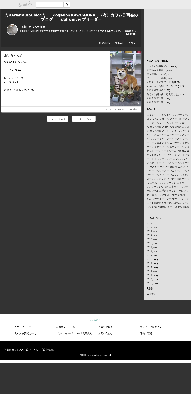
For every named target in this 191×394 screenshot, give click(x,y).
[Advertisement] (71, 132)
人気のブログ (105, 326)
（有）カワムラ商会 (32, 26)
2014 (149, 271)
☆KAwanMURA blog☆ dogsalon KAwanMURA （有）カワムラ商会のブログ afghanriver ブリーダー (71, 17)
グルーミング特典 (156, 78)
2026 (149, 223)
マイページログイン (151, 326)
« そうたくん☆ (57, 118)
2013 (149, 275)
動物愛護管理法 (155, 90)
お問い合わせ (105, 333)
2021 (149, 243)
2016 (149, 263)
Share (132, 43)
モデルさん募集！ (156, 70)
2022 (149, 239)
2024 (149, 231)
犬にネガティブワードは (160, 82)
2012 (149, 279)
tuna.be (95, 320)
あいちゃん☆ (13, 55)
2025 (149, 227)
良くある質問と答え (25, 333)
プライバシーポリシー (68, 333)
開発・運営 (146, 333)
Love (119, 43)
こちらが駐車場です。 (159, 66)
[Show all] (131, 34)
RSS (151, 294)
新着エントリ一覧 (66, 326)
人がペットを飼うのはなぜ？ (162, 86)
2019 (149, 251)
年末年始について (156, 74)
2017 (149, 259)
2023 (149, 235)
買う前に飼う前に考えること (162, 94)
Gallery (104, 43)
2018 (149, 255)
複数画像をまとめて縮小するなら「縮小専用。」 (31, 349)
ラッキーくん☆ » (83, 118)
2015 (149, 267)
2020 (149, 247)
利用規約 (87, 333)
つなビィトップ (22, 326)
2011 (149, 283)
